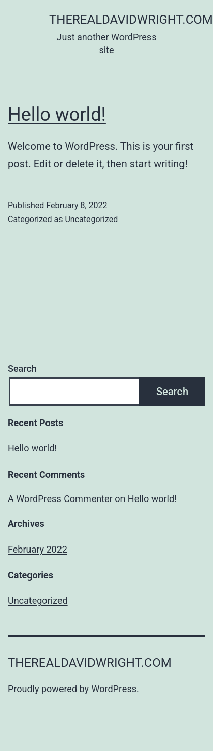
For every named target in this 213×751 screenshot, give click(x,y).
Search (22, 368)
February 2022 (37, 549)
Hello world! (57, 115)
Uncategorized (91, 219)
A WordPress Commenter (60, 498)
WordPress (114, 688)
